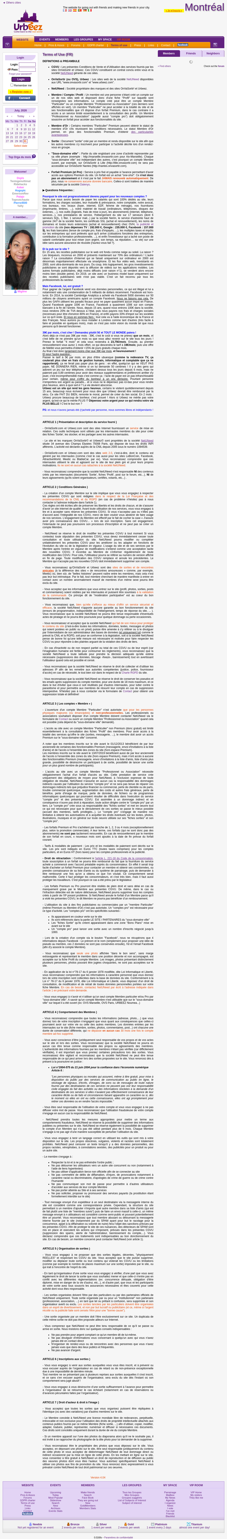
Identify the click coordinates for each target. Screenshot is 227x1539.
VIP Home (196, 1492)
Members (62, 39)
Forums (75, 45)
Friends (191, 53)
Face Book (88, 1497)
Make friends (88, 1492)
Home (37, 45)
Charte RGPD (130, 672)
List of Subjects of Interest (132, 1500)
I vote (170, 1508)
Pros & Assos (56, 45)
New (55, 1505)
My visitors (196, 1495)
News (170, 1505)
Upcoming (55, 1492)
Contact (165, 45)
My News (170, 1497)
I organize (170, 1503)
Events (44, 39)
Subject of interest (132, 1503)
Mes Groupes (132, 1495)
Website (22, 39)
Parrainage (170, 1492)
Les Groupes (83, 39)
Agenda (170, 1500)
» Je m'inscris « (174, 11)
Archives (55, 1508)
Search (55, 1503)
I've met (170, 1511)
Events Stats (56, 1511)
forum (221, 66)
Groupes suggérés (132, 1497)
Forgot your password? (20, 74)
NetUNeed (133, 79)
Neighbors (213, 53)
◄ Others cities (12, 2)
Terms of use (119, 45)
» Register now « (20, 91)
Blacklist (170, 1516)
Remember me (22, 85)
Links (151, 45)
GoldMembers (88, 1505)
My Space (105, 39)
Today (55, 1495)
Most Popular (55, 1497)
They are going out (88, 1500)
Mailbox (170, 1495)
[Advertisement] (143, 23)
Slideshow (55, 1500)
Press (137, 45)
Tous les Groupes (131, 1492)
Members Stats (88, 1508)
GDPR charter (95, 45)
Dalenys (85, 184)
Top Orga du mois (19, 157)
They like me (196, 1497)
